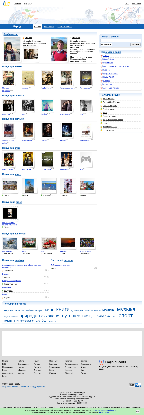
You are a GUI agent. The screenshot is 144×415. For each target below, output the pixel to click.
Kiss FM (105, 70)
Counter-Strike (46, 169)
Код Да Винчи (46, 88)
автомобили (27, 310)
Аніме (104, 123)
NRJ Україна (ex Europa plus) (115, 66)
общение (7, 317)
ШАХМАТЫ (64, 169)
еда (42, 251)
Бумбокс (44, 114)
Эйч (62, 253)
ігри (17, 148)
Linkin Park (6, 114)
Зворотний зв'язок (10, 387)
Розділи (27, 3)
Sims (81, 169)
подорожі (15, 317)
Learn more (104, 412)
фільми (19, 119)
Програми (53, 361)
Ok (137, 411)
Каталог (68, 361)
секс (114, 316)
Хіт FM (105, 56)
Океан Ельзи (65, 114)
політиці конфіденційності (104, 410)
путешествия (85, 251)
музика (20, 95)
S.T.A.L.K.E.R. (27, 169)
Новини (68, 370)
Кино (81, 114)
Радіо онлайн (115, 362)
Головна (17, 3)
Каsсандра (7, 253)
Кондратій (7, 291)
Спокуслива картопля (11, 281)
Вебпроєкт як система (60, 265)
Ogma (5, 195)
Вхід (127, 3)
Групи (83, 373)
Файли (21, 373)
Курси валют (86, 364)
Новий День (107, 59)
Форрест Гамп (85, 140)
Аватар (63, 140)
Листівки (37, 370)
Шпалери (22, 370)
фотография (27, 320)
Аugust (6, 297)
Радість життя (108, 109)
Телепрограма (71, 364)
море (97, 310)
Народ (21, 367)
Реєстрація (136, 3)
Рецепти (37, 373)
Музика (52, 373)
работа (93, 317)
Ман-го (6, 277)
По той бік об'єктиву (110, 102)
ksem (25, 195)
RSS (4, 364)
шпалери (20, 233)
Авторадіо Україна (110, 88)
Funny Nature (107, 130)
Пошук (36, 361)
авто (24, 251)
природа (28, 315)
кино (49, 309)
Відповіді (69, 373)
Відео (4, 370)
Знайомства (11, 34)
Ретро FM (106, 84)
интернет (39, 310)
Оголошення (23, 364)
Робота (21, 361)
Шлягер (105, 81)
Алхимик (25, 88)
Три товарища (85, 88)
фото (18, 174)
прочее (63, 251)
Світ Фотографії (109, 106)
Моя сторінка (49, 26)
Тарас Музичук (9, 284)
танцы (136, 317)
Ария (23, 114)
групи (116, 95)
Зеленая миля (27, 140)
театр (8, 320)
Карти (51, 370)
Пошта (5, 361)
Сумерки (44, 140)
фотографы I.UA (109, 127)
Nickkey (6, 227)
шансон (52, 321)
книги (18, 66)
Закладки (85, 361)
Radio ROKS (107, 77)
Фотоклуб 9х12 (48, 195)
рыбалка (103, 316)
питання (68, 260)
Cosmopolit (7, 270)
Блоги (83, 367)
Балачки (6, 274)
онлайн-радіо (113, 52)
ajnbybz (64, 195)
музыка (126, 309)
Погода (37, 364)
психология (49, 316)
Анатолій (75, 38)
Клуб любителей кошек (112, 120)
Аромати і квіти (108, 116)
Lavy (53, 268)
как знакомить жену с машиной (9, 224)
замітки (19, 260)
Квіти (104, 113)
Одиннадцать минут (67, 88)
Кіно (82, 370)
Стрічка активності (65, 26)
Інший (4, 294)
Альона (27, 38)
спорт (126, 315)
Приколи (37, 367)
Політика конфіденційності (33, 387)
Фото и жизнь (107, 99)
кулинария (77, 310)
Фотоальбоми (71, 367)
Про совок (6, 287)
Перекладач (7, 367)
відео (19, 202)
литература (89, 310)
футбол (41, 320)
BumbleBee (107, 63)
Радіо (4, 376)
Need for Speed (7, 169)
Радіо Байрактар (109, 73)
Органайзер (7, 373)
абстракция (7, 251)
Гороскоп (53, 364)
